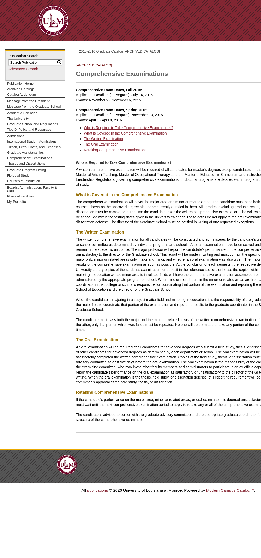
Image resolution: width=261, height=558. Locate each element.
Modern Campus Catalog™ (230, 490)
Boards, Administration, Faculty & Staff (32, 189)
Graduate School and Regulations (32, 124)
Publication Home (20, 83)
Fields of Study (18, 175)
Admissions (16, 136)
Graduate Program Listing (26, 170)
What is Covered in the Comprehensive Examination (125, 133)
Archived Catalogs (21, 89)
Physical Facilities (20, 196)
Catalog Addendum (21, 94)
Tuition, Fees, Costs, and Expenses (34, 147)
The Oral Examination (101, 144)
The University (18, 118)
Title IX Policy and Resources (29, 129)
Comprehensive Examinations (29, 158)
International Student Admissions (32, 141)
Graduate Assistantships (25, 152)
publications (97, 490)
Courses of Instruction (23, 181)
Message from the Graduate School (34, 106)
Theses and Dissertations (26, 163)
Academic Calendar (22, 113)
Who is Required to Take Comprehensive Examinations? (128, 128)
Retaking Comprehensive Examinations (115, 150)
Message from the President (28, 101)
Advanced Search (23, 69)
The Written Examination (103, 139)
